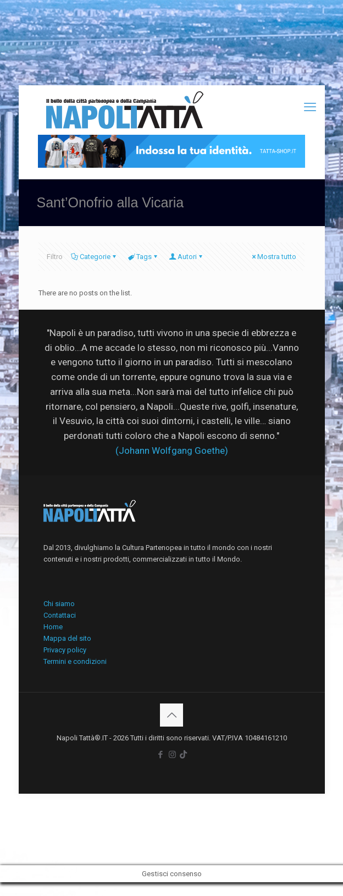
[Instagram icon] (172, 755)
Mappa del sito (67, 638)
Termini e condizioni (75, 661)
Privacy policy (64, 650)
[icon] (183, 755)
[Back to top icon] (171, 715)
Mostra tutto (273, 256)
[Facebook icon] (161, 755)
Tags (143, 256)
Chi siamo (59, 604)
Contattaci (59, 615)
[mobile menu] (310, 107)
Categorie (94, 256)
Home (53, 627)
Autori (186, 256)
